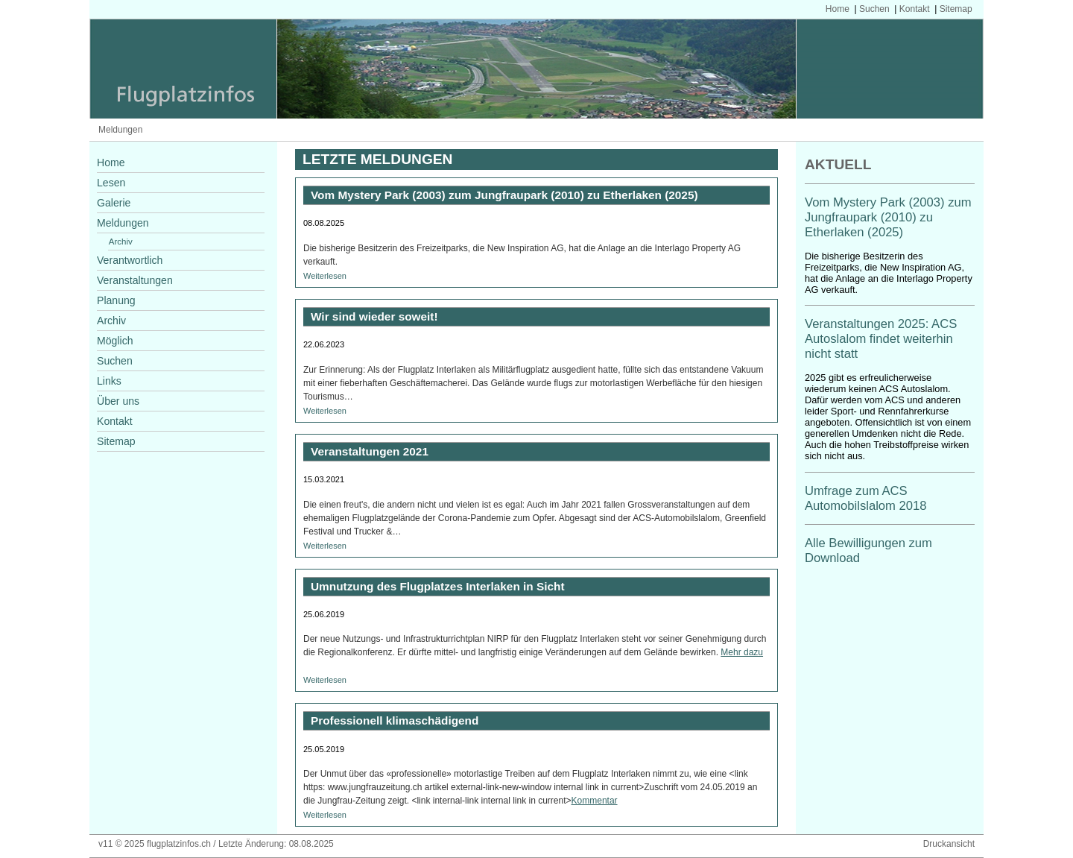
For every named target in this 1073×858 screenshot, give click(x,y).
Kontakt (914, 9)
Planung (116, 300)
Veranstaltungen (135, 280)
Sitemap (956, 9)
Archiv (121, 241)
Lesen (111, 183)
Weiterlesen (324, 275)
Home (837, 9)
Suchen (874, 9)
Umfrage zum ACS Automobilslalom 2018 (866, 498)
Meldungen (120, 129)
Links (109, 381)
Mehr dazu (742, 652)
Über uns (118, 401)
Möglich (115, 341)
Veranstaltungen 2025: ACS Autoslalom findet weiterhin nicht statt (881, 339)
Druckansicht (949, 844)
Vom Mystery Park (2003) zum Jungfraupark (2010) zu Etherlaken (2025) (888, 217)
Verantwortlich (129, 260)
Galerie (113, 203)
